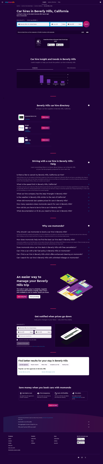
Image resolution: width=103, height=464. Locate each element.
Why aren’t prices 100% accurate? (54, 427)
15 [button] (45, 44)
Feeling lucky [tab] (66, 364)
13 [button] (38, 44)
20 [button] (39, 48)
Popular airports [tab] (35, 364)
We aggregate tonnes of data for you (54, 424)
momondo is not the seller (54, 422)
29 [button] (45, 51)
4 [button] (67, 37)
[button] (2, 2)
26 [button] (35, 51)
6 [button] (74, 37)
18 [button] (32, 48)
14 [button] (42, 44)
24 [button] (28, 51)
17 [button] (28, 48)
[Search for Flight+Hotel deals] (2, 15)
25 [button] (32, 51)
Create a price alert (77, 397)
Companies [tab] (35, 67)
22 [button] (45, 48)
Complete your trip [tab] (55, 364)
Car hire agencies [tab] (24, 364)
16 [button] (49, 44)
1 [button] (45, 37)
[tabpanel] (54, 81)
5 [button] (35, 41)
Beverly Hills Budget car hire (49, 371)
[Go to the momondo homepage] (9, 2)
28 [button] (42, 51)
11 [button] (67, 41)
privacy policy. (43, 346)
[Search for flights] (2, 6)
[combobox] (22, 20)
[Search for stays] (2, 9)
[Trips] (2, 19)
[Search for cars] (2, 12)
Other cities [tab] (45, 364)
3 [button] (28, 41)
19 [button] (35, 48)
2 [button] (60, 37)
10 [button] (28, 44)
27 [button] (38, 51)
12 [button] (35, 44)
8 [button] (45, 41)
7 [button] (42, 41)
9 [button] (60, 41)
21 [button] (42, 48)
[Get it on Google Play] (82, 439)
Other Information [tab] (72, 67)
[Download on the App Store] (82, 442)
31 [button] (28, 54)
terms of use (35, 346)
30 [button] (49, 51)
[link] (46, 117)
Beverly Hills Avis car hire (25, 371)
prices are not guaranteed (48, 417)
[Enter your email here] (36, 336)
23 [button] (49, 48)
